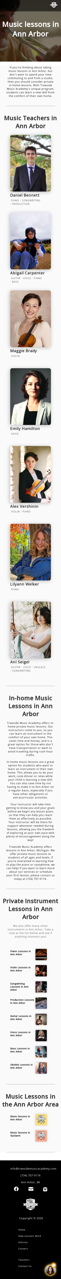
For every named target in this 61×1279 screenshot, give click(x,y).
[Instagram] (45, 1189)
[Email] (30, 1188)
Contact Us (25, 1266)
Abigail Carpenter (27, 273)
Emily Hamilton (25, 428)
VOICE (27, 278)
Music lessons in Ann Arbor (20, 1118)
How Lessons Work (29, 1236)
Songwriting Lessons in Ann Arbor (19, 986)
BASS (15, 281)
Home (21, 1229)
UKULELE (40, 667)
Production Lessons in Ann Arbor (22, 1001)
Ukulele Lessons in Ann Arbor (21, 1066)
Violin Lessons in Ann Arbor (20, 969)
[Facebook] (16, 1188)
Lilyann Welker (24, 584)
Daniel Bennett (25, 195)
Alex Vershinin (24, 506)
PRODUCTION (21, 203)
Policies (23, 1242)
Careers (23, 1248)
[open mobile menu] (5, 5)
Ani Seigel (19, 661)
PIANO (15, 200)
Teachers (24, 1259)
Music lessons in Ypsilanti (20, 1134)
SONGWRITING (31, 200)
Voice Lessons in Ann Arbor (20, 1034)
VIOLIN (15, 356)
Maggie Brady (23, 350)
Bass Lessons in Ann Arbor (20, 1050)
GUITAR (15, 278)
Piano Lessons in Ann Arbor (20, 953)
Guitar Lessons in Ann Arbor (20, 1018)
